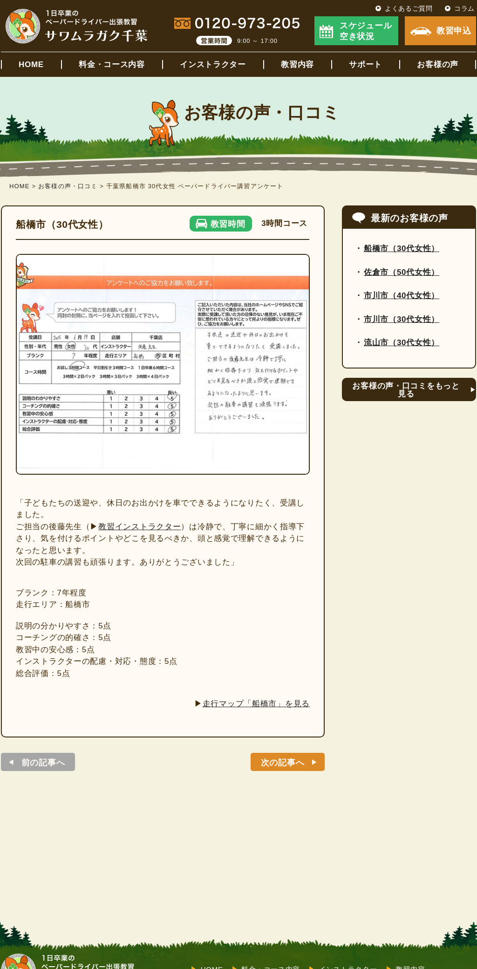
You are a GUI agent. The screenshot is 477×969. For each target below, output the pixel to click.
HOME (31, 64)
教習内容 (297, 64)
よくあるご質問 (409, 8)
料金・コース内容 (112, 64)
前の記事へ (43, 762)
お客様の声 (437, 64)
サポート (365, 64)
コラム (464, 8)
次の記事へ (283, 762)
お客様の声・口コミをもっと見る (405, 390)
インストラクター (213, 64)
